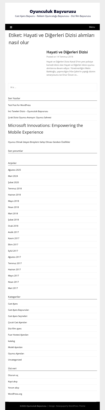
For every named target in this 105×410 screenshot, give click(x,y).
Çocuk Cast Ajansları (17, 322)
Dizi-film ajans (14, 328)
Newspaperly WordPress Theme (70, 406)
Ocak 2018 (13, 225)
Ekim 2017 (13, 244)
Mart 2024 (13, 176)
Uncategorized (15, 359)
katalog (11, 341)
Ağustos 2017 (14, 257)
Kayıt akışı (13, 381)
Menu (92, 27)
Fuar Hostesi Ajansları (18, 334)
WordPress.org (15, 393)
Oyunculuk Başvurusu (53, 11)
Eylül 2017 (13, 250)
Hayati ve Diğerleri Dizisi (67, 52)
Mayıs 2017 (13, 275)
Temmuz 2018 (15, 188)
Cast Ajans (13, 303)
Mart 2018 (13, 213)
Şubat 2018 (13, 219)
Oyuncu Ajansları (16, 353)
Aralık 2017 (13, 232)
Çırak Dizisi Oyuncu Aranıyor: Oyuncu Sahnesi (29, 117)
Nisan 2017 (13, 282)
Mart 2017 (13, 288)
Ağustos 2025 (14, 169)
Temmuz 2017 (15, 263)
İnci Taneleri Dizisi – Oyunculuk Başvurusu (28, 111)
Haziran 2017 (14, 269)
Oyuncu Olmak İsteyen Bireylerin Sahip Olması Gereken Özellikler (39, 142)
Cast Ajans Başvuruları (18, 309)
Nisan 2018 (13, 207)
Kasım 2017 (13, 238)
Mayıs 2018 (13, 201)
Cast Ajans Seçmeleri (17, 316)
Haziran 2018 (14, 194)
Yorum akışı (13, 387)
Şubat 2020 (13, 182)
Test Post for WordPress (19, 105)
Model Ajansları (15, 347)
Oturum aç (13, 375)
